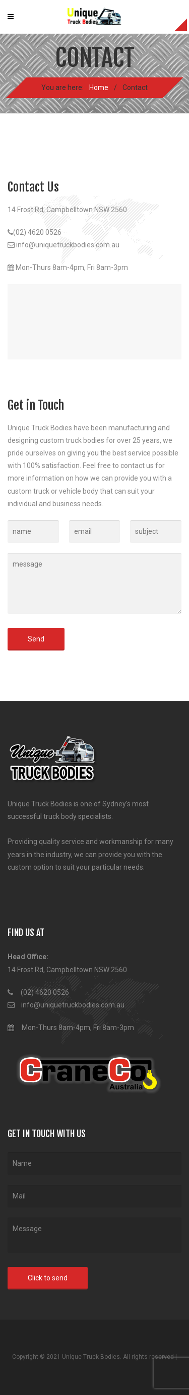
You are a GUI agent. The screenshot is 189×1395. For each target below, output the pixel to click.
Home (98, 87)
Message (94, 1235)
